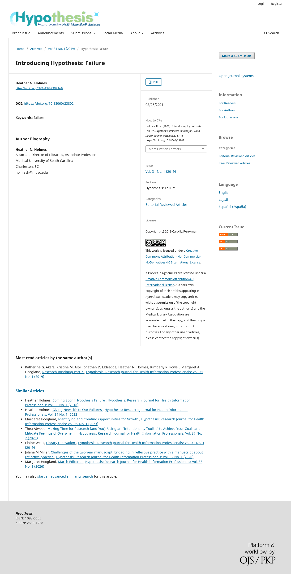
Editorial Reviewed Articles (167, 204)
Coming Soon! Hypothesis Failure (79, 400)
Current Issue (19, 33)
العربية (223, 199)
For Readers (227, 103)
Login (261, 3)
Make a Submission (236, 56)
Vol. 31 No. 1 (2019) (61, 49)
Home (20, 49)
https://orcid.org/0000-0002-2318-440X (39, 88)
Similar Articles (30, 390)
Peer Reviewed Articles (234, 163)
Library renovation (61, 442)
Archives (157, 33)
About (135, 33)
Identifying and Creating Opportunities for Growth (98, 419)
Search (271, 33)
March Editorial (70, 461)
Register (276, 3)
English (225, 192)
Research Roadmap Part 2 (63, 372)
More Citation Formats (165, 149)
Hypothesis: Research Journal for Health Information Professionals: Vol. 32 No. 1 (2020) (124, 457)
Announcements (51, 33)
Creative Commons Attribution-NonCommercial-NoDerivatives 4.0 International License (173, 256)
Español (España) (232, 206)
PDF (155, 82)
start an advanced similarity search (65, 476)
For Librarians (228, 117)
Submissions (81, 33)
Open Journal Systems (236, 75)
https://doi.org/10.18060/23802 (49, 103)
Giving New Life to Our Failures (77, 409)
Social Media (113, 33)
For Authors (227, 110)
